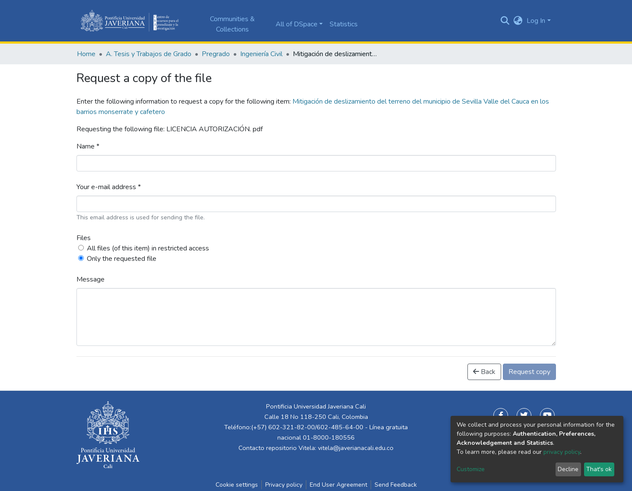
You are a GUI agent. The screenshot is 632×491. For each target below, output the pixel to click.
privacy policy (561, 452)
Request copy (529, 372)
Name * (87, 146)
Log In (536, 20)
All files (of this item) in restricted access (148, 248)
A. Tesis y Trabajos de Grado (148, 54)
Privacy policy (283, 485)
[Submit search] (505, 20)
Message (90, 279)
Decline (568, 469)
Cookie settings (237, 485)
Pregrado (216, 54)
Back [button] (484, 372)
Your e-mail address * (108, 187)
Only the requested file (121, 258)
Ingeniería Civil (261, 54)
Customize (471, 469)
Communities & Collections (232, 24)
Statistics (344, 24)
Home (86, 54)
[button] (518, 21)
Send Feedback (396, 485)
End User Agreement (338, 485)
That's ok (599, 469)
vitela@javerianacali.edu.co (356, 447)
